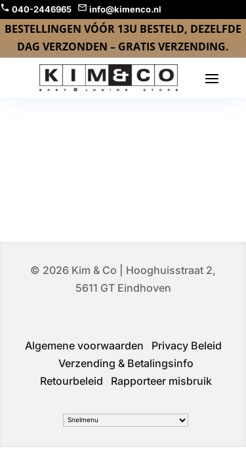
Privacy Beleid (187, 345)
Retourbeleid (71, 380)
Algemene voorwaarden (84, 345)
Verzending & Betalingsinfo (126, 363)
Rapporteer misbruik (161, 380)
